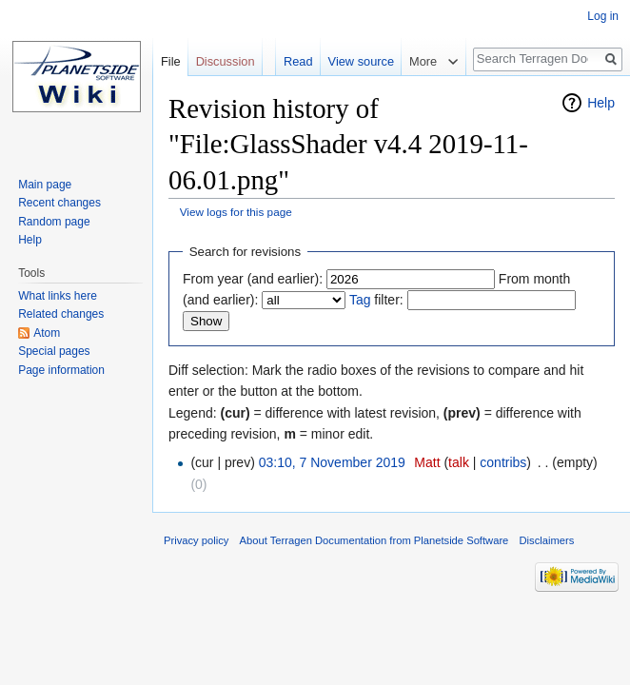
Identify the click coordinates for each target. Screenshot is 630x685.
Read (298, 61)
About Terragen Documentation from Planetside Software (374, 540)
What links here (57, 296)
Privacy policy (196, 540)
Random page (53, 221)
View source (361, 61)
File (171, 61)
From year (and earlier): (253, 278)
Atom (46, 333)
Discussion (225, 61)
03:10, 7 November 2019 (332, 462)
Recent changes (59, 202)
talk (458, 462)
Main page (44, 184)
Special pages (53, 351)
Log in (603, 16)
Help (601, 102)
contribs (503, 462)
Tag (360, 299)
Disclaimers (547, 540)
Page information (61, 370)
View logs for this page (236, 212)
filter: (376, 299)
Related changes (61, 314)
